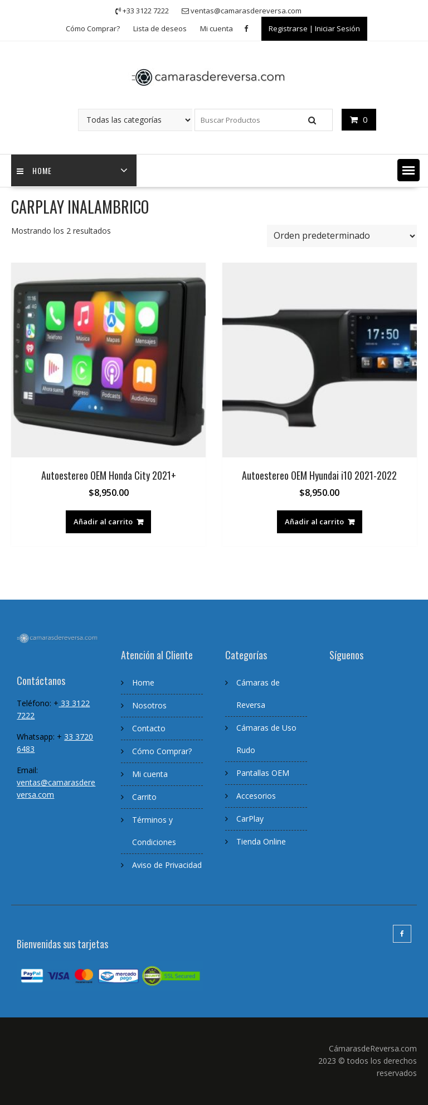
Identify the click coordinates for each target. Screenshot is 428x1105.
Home (143, 682)
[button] (408, 170)
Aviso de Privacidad (167, 865)
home (34, 170)
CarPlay (250, 818)
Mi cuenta (216, 28)
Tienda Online (261, 841)
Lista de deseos (160, 28)
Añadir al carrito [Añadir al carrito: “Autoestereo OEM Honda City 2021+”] (103, 522)
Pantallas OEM (262, 773)
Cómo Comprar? (93, 28)
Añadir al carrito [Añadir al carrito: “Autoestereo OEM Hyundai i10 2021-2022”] (314, 522)
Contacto (149, 728)
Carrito (144, 797)
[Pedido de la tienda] (342, 236)
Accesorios (256, 795)
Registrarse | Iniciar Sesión (314, 28)
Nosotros (149, 705)
